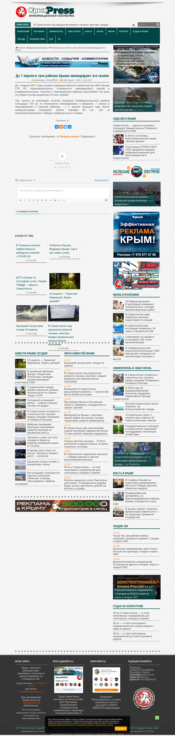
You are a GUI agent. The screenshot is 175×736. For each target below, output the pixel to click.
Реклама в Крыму (140, 672)
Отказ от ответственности (139, 677)
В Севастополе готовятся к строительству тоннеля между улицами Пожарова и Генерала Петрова (43, 415)
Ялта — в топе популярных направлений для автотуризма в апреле (132, 636)
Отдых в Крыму (140, 31)
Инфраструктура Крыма (37, 48)
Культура (123, 31)
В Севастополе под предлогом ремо (54, 24)
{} (59, 200)
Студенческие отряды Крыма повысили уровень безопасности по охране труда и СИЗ (42, 391)
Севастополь (74, 31)
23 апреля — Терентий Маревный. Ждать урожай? (63, 297)
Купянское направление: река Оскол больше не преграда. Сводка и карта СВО (135, 551)
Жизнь (111, 31)
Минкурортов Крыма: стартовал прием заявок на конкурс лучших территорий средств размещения (84, 418)
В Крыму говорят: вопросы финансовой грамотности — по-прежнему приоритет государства (142, 513)
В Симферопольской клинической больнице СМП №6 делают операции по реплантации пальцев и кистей (136, 354)
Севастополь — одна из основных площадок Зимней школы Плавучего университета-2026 (135, 128)
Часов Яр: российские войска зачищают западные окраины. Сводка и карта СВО (136, 538)
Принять (121, 728)
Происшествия (37, 39)
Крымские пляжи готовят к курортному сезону (43, 463)
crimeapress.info (31, 703)
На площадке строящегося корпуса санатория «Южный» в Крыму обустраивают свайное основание (37, 478)
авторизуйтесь (101, 180)
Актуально (39, 31)
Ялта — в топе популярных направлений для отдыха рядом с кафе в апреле (133, 626)
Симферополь (56, 31)
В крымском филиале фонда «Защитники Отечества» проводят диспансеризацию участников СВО (34, 377)
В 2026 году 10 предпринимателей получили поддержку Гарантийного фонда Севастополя (131, 393)
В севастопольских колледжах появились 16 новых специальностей (140, 328)
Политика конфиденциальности (142, 674)
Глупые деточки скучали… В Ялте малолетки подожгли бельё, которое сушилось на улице (86, 444)
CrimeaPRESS (52, 80)
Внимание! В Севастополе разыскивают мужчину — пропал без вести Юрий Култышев (86, 392)
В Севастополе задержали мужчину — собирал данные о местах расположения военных (86, 457)
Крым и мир (23, 31)
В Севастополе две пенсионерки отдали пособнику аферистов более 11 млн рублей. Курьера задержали (86, 431)
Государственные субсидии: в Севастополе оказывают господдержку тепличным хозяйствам (142, 430)
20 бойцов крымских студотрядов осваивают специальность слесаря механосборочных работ (140, 305)
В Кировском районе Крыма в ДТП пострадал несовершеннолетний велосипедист (134, 200)
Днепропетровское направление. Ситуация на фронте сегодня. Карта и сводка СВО (136, 564)
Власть (88, 31)
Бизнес (100, 31)
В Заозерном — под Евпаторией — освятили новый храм (133, 107)
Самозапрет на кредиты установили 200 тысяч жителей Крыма (139, 339)
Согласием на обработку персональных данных (94, 725)
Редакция (135, 667)
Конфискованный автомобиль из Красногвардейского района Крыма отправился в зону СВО (136, 499)
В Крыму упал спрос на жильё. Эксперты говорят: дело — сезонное (43, 453)
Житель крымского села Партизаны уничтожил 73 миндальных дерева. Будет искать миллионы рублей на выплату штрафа (85, 484)
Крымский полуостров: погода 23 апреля (84, 364)
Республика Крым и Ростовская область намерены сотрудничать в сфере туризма (85, 405)
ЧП (59, 39)
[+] (63, 200)
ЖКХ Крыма (54, 48)
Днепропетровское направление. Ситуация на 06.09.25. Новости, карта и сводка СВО (134, 593)
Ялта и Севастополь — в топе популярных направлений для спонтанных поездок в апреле (82, 470)
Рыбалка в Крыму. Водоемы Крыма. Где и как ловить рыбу (63, 249)
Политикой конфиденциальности (61, 725)
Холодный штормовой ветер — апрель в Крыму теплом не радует (42, 403)
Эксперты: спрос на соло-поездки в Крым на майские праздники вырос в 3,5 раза (43, 441)
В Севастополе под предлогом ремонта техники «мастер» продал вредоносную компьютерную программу (85, 377)
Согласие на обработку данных (143, 679)
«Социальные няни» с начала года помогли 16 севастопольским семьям (140, 417)
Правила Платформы (142, 670)
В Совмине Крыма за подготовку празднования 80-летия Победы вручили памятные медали (141, 484)
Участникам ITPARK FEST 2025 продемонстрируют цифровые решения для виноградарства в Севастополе (135, 152)
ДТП (51, 39)
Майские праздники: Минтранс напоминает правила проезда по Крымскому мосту (40, 428)
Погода (21, 39)
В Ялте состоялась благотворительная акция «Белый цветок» (140, 138)
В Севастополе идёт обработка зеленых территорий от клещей (138, 317)
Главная (20, 48)
